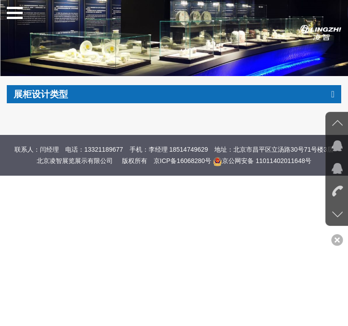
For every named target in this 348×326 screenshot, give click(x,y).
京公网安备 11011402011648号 (262, 160)
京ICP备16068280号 (183, 160)
